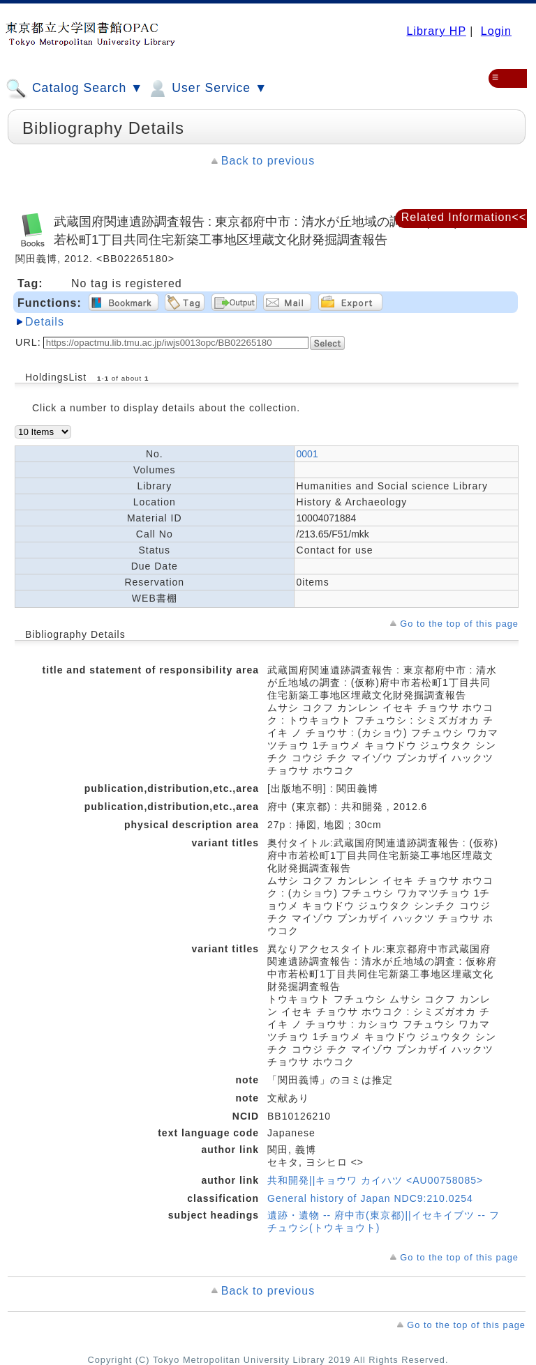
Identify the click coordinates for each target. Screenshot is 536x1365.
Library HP (436, 31)
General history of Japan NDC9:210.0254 (370, 1198)
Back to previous (268, 161)
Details (44, 322)
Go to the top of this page (459, 623)
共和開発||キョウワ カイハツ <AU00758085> (375, 1180)
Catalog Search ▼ (74, 88)
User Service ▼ (207, 88)
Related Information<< (463, 217)
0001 (307, 453)
